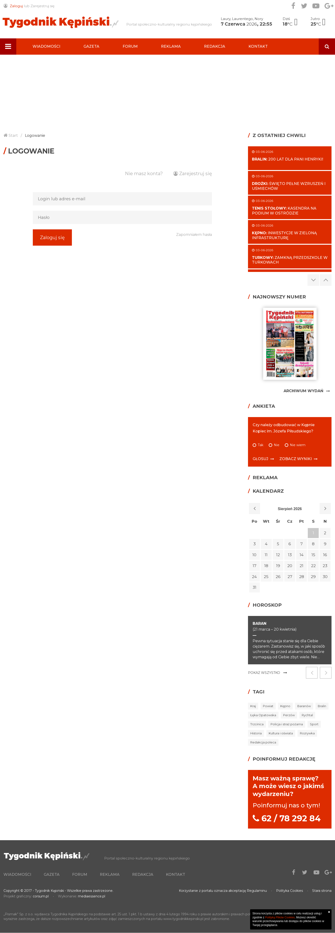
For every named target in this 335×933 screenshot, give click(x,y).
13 (290, 554)
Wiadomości (46, 46)
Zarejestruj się (42, 6)
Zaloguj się (52, 247)
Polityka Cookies (289, 891)
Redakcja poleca (263, 742)
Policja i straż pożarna (287, 724)
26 (278, 576)
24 (254, 576)
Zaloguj (16, 6)
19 (278, 565)
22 (313, 565)
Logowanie (35, 135)
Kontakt (258, 46)
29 (313, 576)
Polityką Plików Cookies (280, 917)
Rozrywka (307, 733)
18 (266, 565)
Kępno (285, 706)
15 (313, 554)
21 (301, 565)
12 (278, 554)
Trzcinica (257, 724)
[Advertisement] (167, 89)
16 (325, 554)
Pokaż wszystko (264, 673)
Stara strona (322, 891)
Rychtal (307, 715)
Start (13, 135)
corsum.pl (41, 896)
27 (290, 576)
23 (325, 565)
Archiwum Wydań (303, 391)
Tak (260, 445)
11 (266, 554)
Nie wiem (297, 445)
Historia (256, 733)
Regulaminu (257, 891)
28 (301, 576)
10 (254, 554)
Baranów (304, 706)
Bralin (322, 706)
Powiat (268, 706)
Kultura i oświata (281, 733)
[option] (290, 640)
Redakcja (214, 46)
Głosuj (260, 459)
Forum (130, 46)
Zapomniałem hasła (194, 246)
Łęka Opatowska (263, 715)
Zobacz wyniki (295, 459)
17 (254, 565)
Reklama (171, 46)
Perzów (289, 715)
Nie (276, 445)
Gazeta (91, 46)
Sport (314, 724)
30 (325, 576)
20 (289, 565)
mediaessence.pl (91, 896)
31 (254, 587)
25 (266, 576)
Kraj (253, 706)
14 (302, 554)
